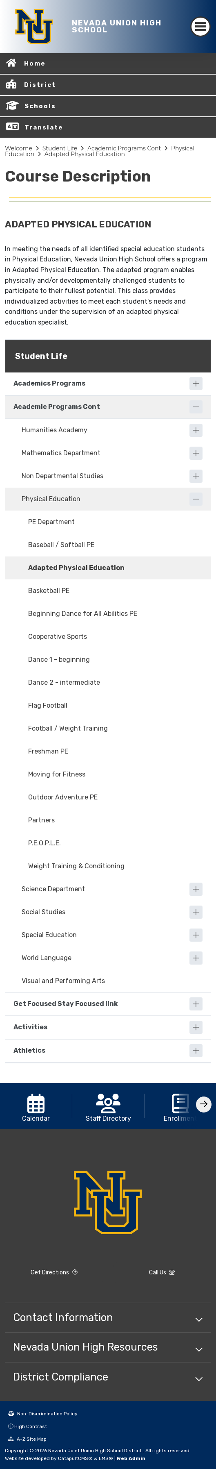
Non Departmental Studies (62, 476)
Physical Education (51, 499)
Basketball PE (48, 591)
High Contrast (30, 1426)
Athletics (29, 1050)
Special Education (49, 935)
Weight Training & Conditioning (76, 866)
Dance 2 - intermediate (64, 682)
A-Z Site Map (27, 1439)
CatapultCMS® (75, 1458)
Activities (30, 1027)
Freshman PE (48, 751)
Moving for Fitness (56, 774)
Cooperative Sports (57, 636)
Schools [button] (40, 106)
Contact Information (63, 1317)
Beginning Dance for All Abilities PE (82, 614)
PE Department (51, 522)
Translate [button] (43, 127)
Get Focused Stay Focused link (65, 1004)
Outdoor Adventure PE (63, 797)
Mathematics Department (61, 453)
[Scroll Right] (204, 1104)
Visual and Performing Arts (63, 981)
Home (35, 63)
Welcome (18, 148)
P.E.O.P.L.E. (44, 843)
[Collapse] (196, 406)
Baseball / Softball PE (61, 545)
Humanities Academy (54, 430)
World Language (46, 958)
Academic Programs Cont (124, 148)
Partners (41, 820)
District (40, 85)
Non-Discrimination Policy (43, 1414)
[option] (36, 1106)
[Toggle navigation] (200, 26)
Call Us (162, 1272)
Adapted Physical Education (85, 154)
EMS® (106, 1458)
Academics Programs (49, 383)
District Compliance (60, 1377)
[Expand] (196, 383)
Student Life (60, 148)
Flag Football (47, 705)
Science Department (53, 889)
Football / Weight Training (68, 728)
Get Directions (54, 1272)
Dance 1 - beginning (59, 659)
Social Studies (43, 912)
